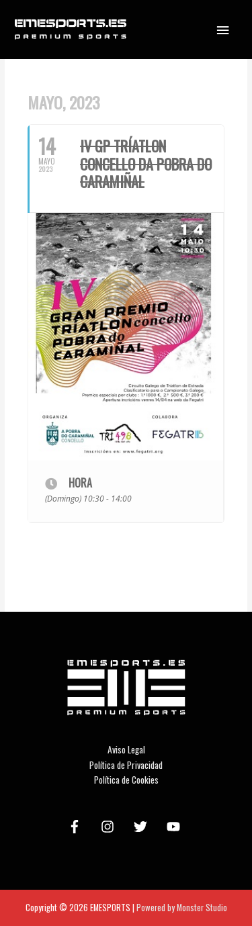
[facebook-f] (76, 826)
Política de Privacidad (126, 765)
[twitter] (142, 826)
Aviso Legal (126, 749)
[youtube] (175, 826)
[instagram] (109, 826)
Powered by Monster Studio (181, 907)
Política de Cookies (126, 779)
